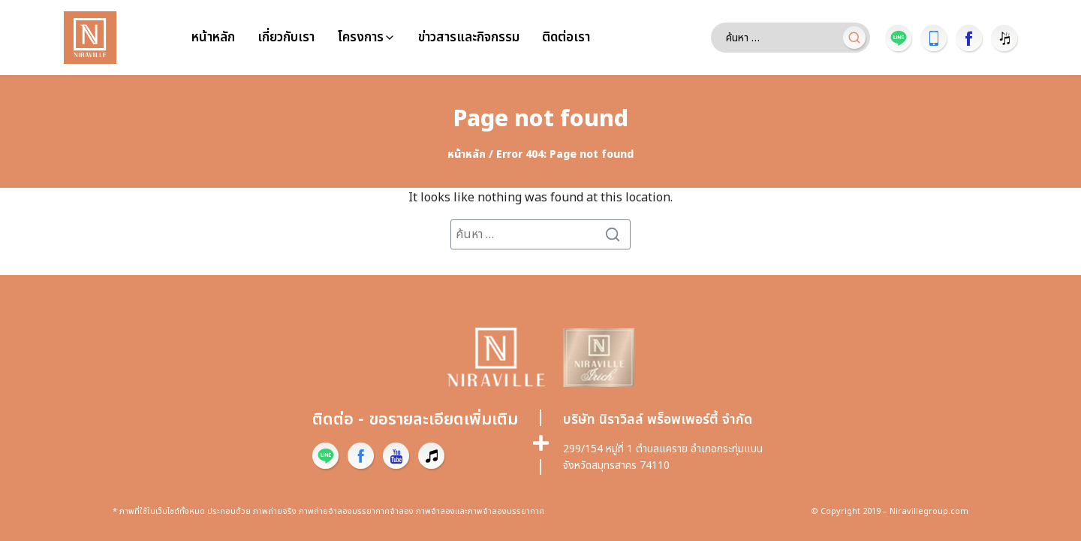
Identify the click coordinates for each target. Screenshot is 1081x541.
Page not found (541, 119)
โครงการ (360, 38)
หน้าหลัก (213, 38)
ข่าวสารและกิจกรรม (468, 38)
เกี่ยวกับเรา (286, 38)
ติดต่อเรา (566, 38)
